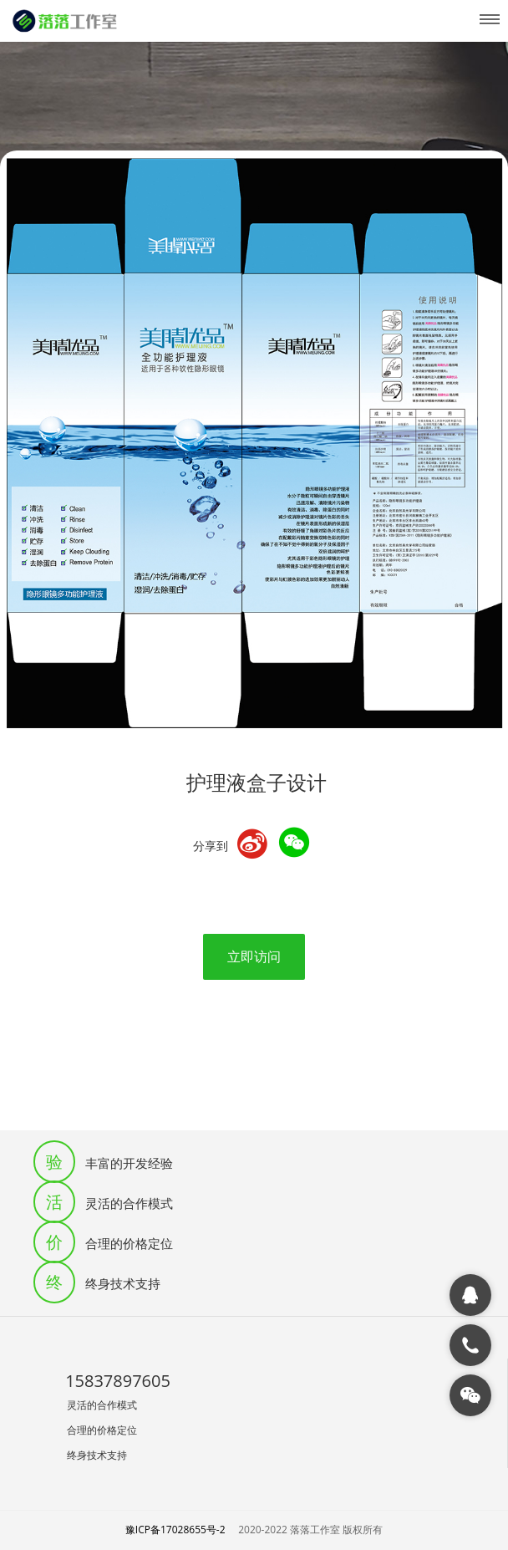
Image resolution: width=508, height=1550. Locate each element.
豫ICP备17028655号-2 (175, 1529)
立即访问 (254, 956)
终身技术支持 (97, 1455)
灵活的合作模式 (102, 1405)
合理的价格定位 (102, 1430)
